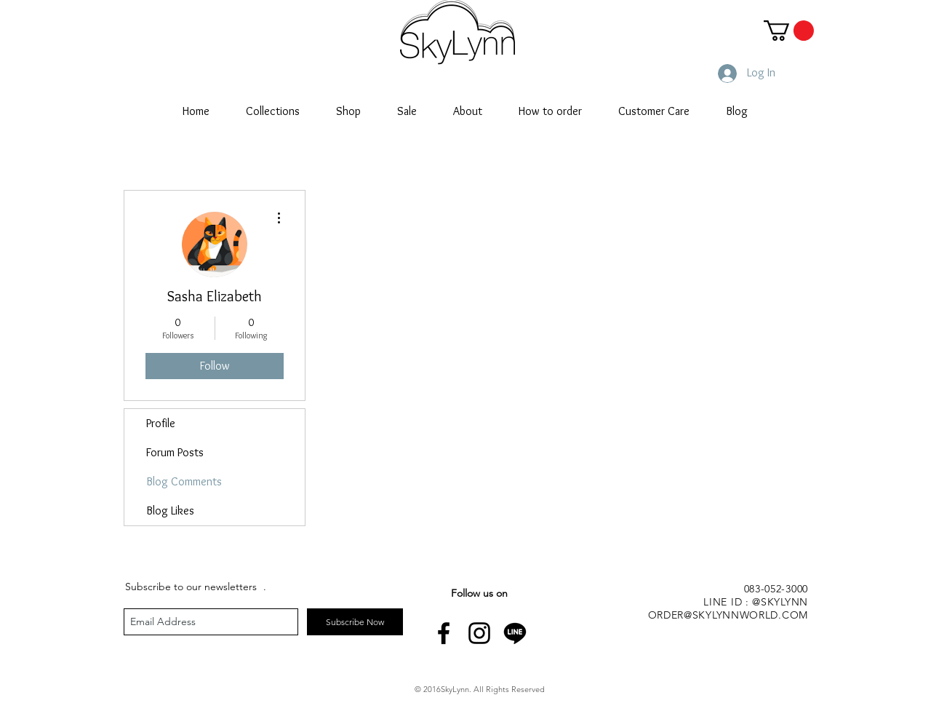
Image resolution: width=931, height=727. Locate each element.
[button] (789, 30)
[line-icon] (515, 633)
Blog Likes (170, 510)
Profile (160, 423)
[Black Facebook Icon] (443, 633)
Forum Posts (175, 452)
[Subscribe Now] (355, 621)
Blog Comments (184, 481)
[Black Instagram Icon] (479, 633)
